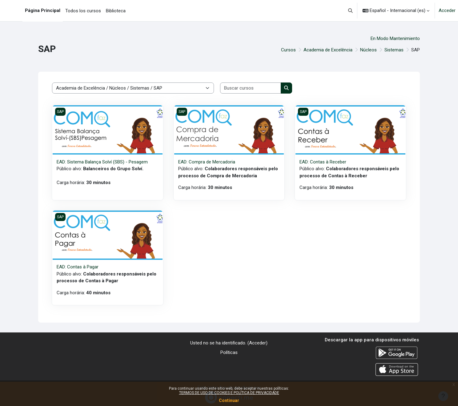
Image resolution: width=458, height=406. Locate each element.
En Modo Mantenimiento (395, 38)
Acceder (447, 10)
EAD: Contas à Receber (322, 162)
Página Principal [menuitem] (42, 10)
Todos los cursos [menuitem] (83, 11)
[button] (350, 10)
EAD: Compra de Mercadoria (206, 162)
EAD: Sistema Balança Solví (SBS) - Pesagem (102, 162)
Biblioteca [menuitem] (116, 11)
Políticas (229, 352)
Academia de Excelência (327, 50)
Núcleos (368, 50)
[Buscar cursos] (250, 88)
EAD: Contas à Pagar (77, 267)
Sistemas (394, 50)
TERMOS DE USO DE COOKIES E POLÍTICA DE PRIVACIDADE (229, 393)
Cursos (288, 50)
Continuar (229, 400)
